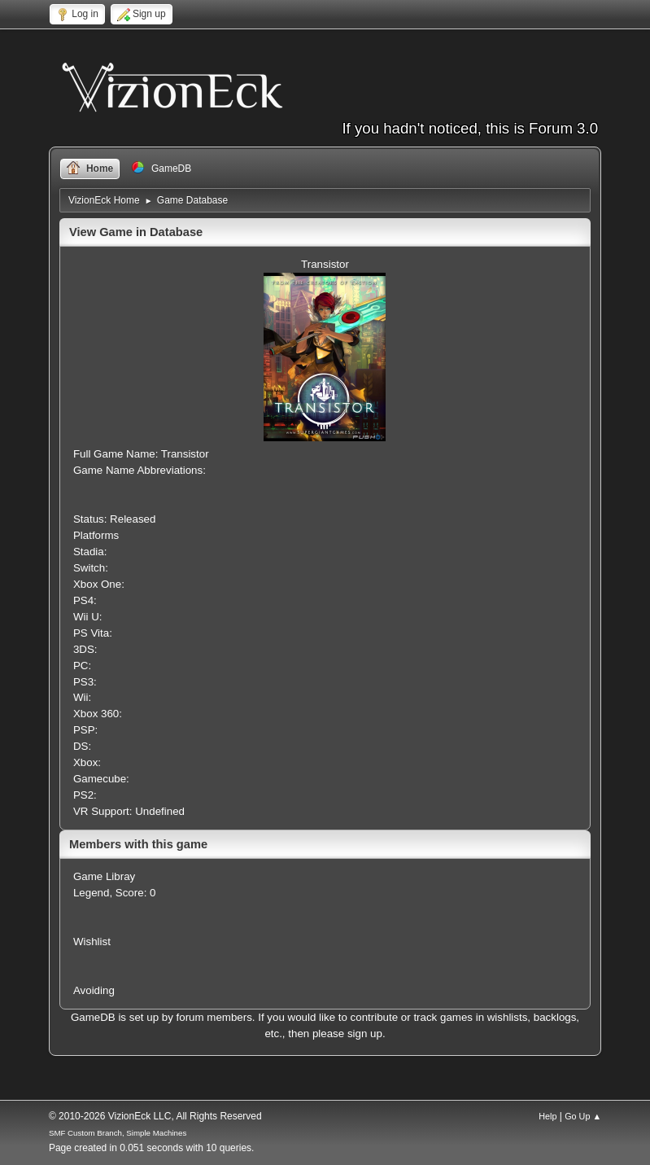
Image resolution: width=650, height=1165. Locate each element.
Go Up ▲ (583, 1116)
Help (547, 1116)
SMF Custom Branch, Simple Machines (117, 1132)
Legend (91, 893)
